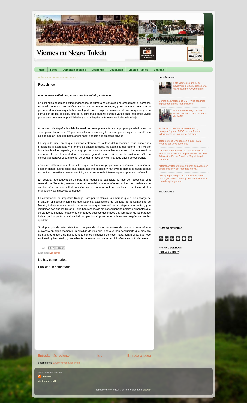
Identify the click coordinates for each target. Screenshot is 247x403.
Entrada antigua (139, 355)
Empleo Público (138, 69)
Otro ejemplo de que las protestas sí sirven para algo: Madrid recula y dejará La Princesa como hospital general (183, 178)
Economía (98, 69)
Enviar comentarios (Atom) (67, 362)
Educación (116, 69)
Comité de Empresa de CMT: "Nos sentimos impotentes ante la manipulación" (182, 102)
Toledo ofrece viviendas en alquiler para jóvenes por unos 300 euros (180, 142)
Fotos (53, 69)
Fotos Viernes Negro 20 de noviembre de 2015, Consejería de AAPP (189, 113)
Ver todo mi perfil (47, 381)
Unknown (46, 376)
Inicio (41, 69)
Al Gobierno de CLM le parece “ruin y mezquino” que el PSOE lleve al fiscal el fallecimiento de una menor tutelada (180, 131)
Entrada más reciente (54, 355)
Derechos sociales (74, 69)
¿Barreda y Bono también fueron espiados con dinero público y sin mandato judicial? (183, 167)
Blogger (147, 389)
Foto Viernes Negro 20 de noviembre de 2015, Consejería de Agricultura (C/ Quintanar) (189, 86)
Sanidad (159, 69)
